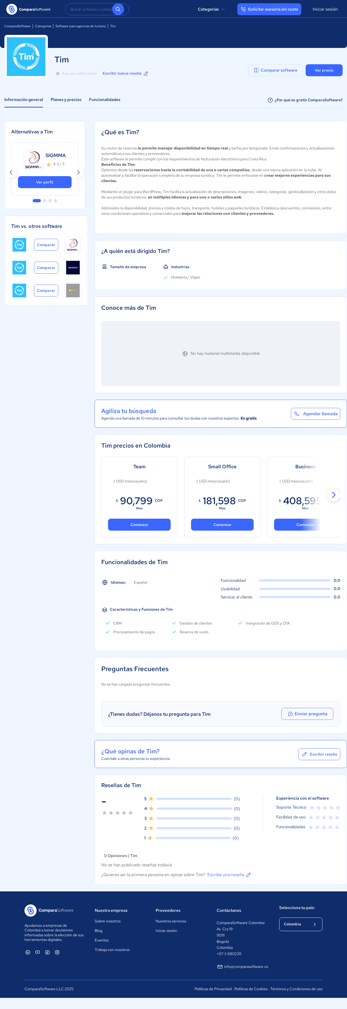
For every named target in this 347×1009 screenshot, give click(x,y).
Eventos (102, 940)
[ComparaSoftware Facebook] (47, 952)
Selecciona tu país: (297, 907)
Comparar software (275, 70)
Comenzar (222, 524)
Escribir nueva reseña (126, 73)
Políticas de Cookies (251, 988)
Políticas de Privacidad (213, 988)
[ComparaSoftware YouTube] (37, 952)
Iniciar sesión (325, 9)
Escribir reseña (319, 754)
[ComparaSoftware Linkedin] (27, 952)
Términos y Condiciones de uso (296, 988)
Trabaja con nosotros (112, 949)
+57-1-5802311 (229, 953)
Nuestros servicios (171, 921)
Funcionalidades (104, 99)
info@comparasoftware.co (242, 967)
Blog (98, 930)
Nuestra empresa (111, 910)
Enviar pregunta (309, 714)
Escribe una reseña (229, 875)
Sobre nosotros (108, 921)
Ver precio (324, 70)
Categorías (212, 9)
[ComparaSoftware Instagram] (57, 952)
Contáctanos (229, 910)
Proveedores (168, 910)
